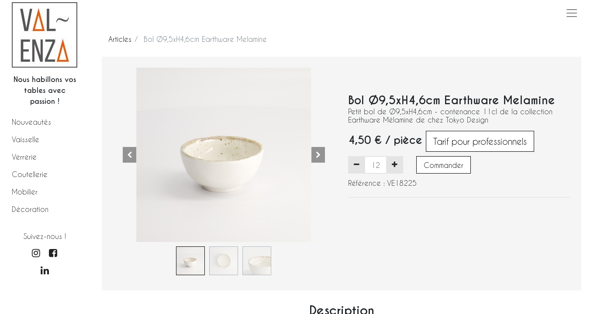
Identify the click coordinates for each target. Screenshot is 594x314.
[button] (129, 155)
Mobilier (25, 192)
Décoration (30, 209)
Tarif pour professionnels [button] (480, 141)
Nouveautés (31, 122)
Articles (119, 39)
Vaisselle (25, 139)
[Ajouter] (394, 165)
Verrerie (24, 157)
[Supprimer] (356, 165)
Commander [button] (443, 165)
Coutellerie (30, 174)
